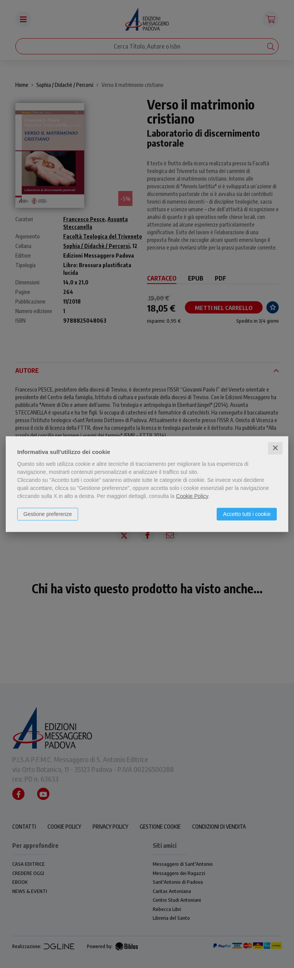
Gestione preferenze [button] (47, 514)
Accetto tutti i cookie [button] (247, 514)
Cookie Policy (192, 496)
